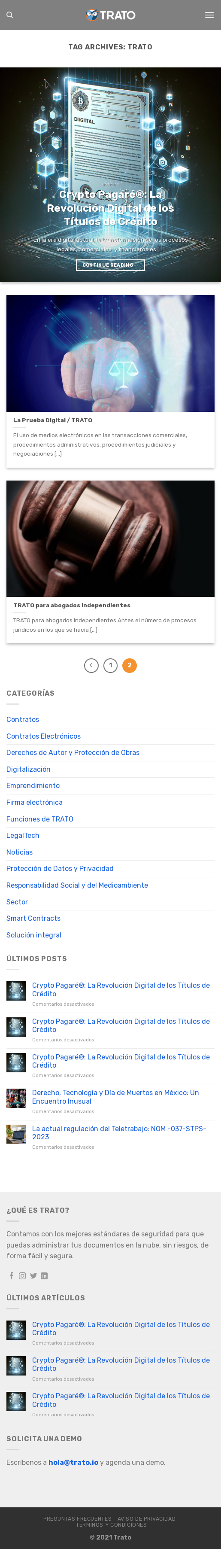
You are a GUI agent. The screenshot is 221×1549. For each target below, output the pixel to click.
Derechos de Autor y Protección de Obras (72, 753)
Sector (17, 902)
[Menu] (209, 14)
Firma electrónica (34, 802)
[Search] (9, 15)
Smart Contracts (33, 918)
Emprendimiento (33, 786)
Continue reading (110, 265)
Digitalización (28, 769)
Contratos (22, 719)
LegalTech (22, 835)
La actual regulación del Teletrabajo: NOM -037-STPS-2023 (119, 1133)
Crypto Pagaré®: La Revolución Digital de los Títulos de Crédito (121, 989)
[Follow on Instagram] (22, 1276)
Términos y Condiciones (111, 1525)
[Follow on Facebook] (11, 1276)
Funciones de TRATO (39, 819)
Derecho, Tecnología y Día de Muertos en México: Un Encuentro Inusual (115, 1097)
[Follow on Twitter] (33, 1276)
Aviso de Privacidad (147, 1519)
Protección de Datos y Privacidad (60, 868)
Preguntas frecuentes (77, 1519)
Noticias (19, 852)
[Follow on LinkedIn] (44, 1276)
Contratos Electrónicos (43, 736)
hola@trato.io (73, 1462)
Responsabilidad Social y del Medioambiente (77, 885)
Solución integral (33, 935)
